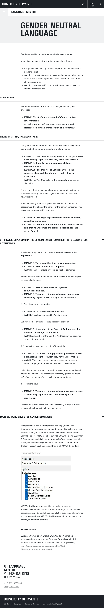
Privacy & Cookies (32, 604)
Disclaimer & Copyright (12, 604)
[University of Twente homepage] (17, 4)
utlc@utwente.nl (11, 586)
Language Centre (23, 12)
